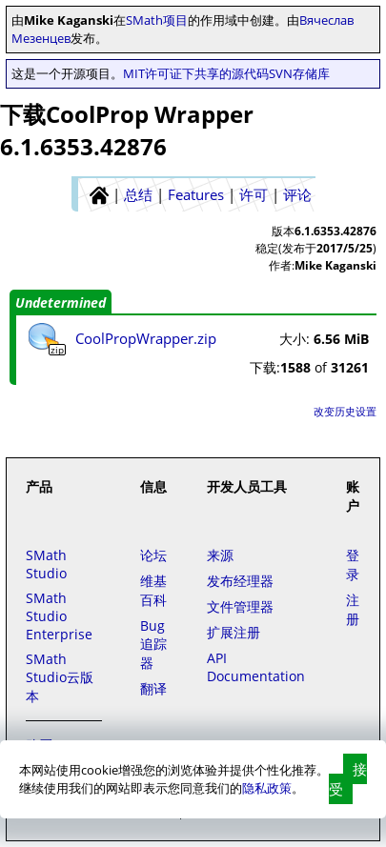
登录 (352, 564)
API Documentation (256, 667)
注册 (352, 609)
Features (196, 194)
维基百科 (153, 590)
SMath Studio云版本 (59, 677)
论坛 (153, 555)
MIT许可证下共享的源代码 (196, 73)
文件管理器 (240, 606)
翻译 (153, 688)
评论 (297, 194)
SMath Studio (46, 564)
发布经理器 (240, 581)
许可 (253, 194)
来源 (220, 555)
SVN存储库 (299, 73)
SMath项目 (157, 20)
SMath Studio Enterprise (59, 616)
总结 (138, 194)
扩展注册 (233, 632)
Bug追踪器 (153, 644)
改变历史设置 (345, 411)
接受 (348, 778)
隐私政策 (267, 788)
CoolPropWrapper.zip (145, 338)
